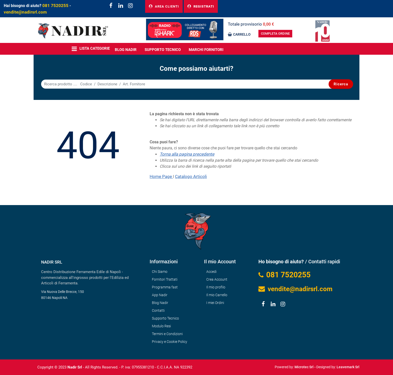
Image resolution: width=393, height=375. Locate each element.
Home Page (161, 176)
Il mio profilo (215, 287)
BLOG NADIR (126, 49)
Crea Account (216, 279)
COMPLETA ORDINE (275, 33)
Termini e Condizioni (167, 334)
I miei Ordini (215, 303)
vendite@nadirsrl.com (25, 12)
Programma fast (165, 287)
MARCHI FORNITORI (206, 49)
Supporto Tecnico (163, 49)
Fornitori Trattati (164, 279)
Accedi (211, 272)
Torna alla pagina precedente (187, 154)
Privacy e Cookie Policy (169, 342)
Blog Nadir (160, 303)
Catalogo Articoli (191, 176)
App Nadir (159, 295)
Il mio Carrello (216, 295)
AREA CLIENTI (164, 6)
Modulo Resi (161, 326)
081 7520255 (55, 5)
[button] (341, 84)
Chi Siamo (159, 272)
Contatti (158, 310)
